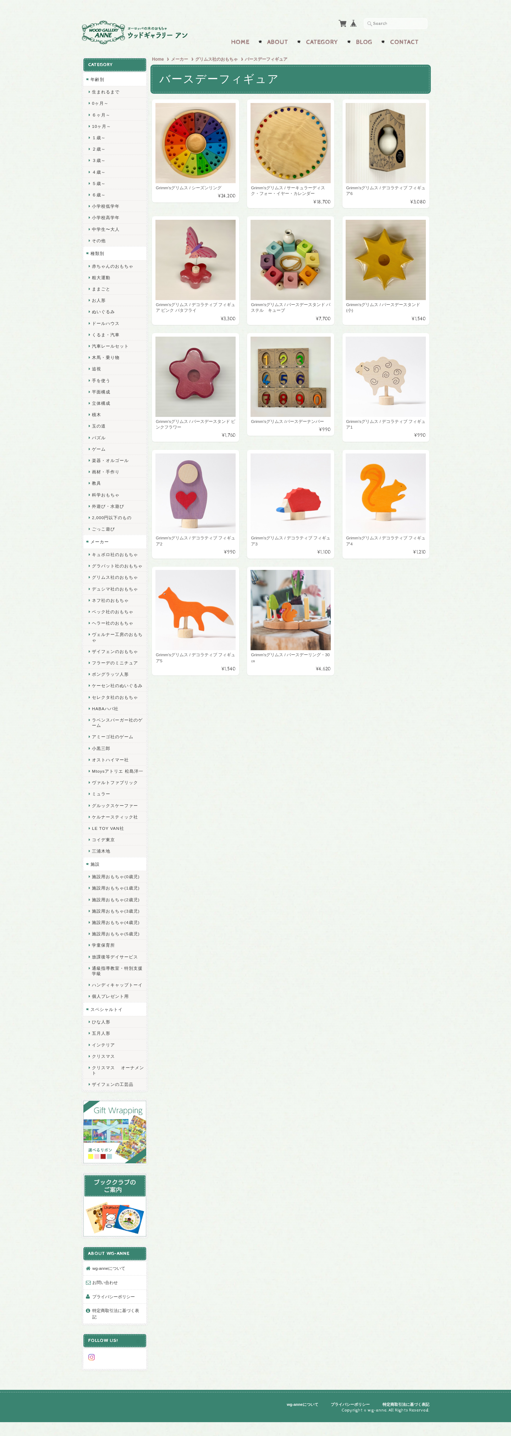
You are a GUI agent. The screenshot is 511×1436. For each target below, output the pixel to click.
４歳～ (99, 171)
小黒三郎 (101, 758)
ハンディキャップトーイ (115, 1003)
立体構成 (101, 402)
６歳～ (99, 194)
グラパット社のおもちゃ (115, 568)
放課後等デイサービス (115, 972)
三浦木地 (101, 866)
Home (240, 41)
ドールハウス (106, 322)
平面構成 (101, 390)
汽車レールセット (110, 345)
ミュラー (101, 809)
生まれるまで (106, 91)
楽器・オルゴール (110, 459)
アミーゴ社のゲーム (112, 746)
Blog (364, 41)
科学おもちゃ (106, 493)
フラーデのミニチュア (115, 667)
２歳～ (99, 148)
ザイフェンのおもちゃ (115, 656)
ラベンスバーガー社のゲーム (115, 733)
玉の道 (99, 425)
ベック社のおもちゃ (112, 616)
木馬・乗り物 (106, 356)
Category (322, 41)
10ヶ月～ (101, 125)
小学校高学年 (106, 216)
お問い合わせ (105, 1298)
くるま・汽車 (106, 333)
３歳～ (99, 159)
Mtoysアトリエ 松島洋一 (115, 784)
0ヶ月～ (100, 102)
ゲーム (99, 448)
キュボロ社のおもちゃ (115, 553)
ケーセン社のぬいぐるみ (115, 693)
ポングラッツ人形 (110, 678)
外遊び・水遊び (108, 505)
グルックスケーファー (115, 820)
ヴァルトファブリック (115, 797)
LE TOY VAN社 (108, 843)
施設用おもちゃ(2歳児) (115, 915)
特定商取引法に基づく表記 (115, 1330)
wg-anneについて (108, 1284)
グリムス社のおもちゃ (217, 58)
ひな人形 (101, 1042)
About (277, 41)
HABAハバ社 (105, 718)
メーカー (179, 58)
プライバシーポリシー (113, 1312)
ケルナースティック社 (115, 832)
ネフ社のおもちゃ (110, 605)
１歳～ (99, 137)
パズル (99, 436)
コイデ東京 (103, 855)
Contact (404, 41)
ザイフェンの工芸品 (112, 1105)
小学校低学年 (106, 205)
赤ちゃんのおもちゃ (112, 265)
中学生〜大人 (106, 228)
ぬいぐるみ (103, 311)
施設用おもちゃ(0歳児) (115, 892)
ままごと (101, 288)
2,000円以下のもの (112, 517)
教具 (96, 482)
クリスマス (103, 1077)
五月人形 (101, 1054)
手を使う (101, 379)
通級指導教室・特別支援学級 (115, 986)
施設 (95, 879)
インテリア (103, 1065)
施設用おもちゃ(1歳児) (115, 903)
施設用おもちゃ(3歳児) (115, 926)
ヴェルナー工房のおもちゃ (115, 642)
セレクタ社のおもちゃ (115, 707)
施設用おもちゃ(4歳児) (115, 937)
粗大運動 (101, 276)
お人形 (99, 299)
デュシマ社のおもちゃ (115, 593)
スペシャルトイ (106, 1030)
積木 (96, 414)
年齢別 (97, 78)
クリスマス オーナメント (115, 1091)
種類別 (97, 252)
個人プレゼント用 (110, 1017)
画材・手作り (106, 471)
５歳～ (99, 182)
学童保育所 (103, 960)
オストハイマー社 (110, 769)
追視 (96, 368)
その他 (99, 239)
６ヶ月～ (101, 113)
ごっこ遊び (103, 528)
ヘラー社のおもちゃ (112, 627)
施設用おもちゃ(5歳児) (115, 949)
